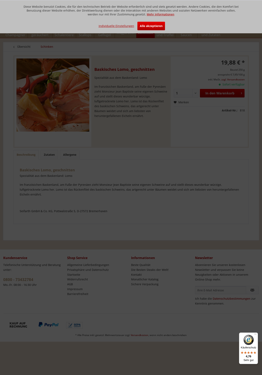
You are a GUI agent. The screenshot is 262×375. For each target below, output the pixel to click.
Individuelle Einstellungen (116, 26)
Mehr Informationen (160, 14)
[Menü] (255, 335)
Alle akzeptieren (151, 26)
